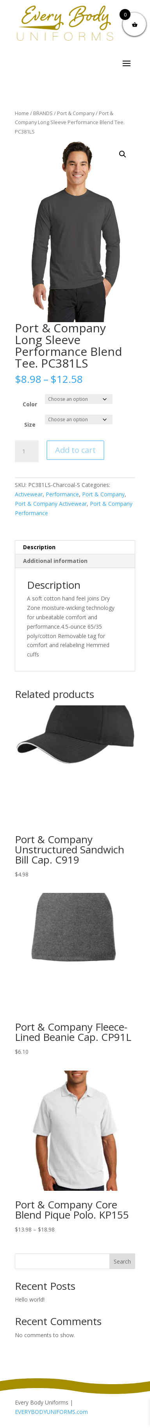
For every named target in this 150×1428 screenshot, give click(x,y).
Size (30, 424)
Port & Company (76, 113)
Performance (62, 494)
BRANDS (43, 113)
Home (22, 113)
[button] (123, 154)
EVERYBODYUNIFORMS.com (51, 1411)
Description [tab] (39, 547)
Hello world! (30, 1299)
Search (122, 1261)
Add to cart (75, 450)
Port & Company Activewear (51, 503)
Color (30, 404)
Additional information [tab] (55, 560)
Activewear (29, 494)
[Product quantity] (26, 451)
